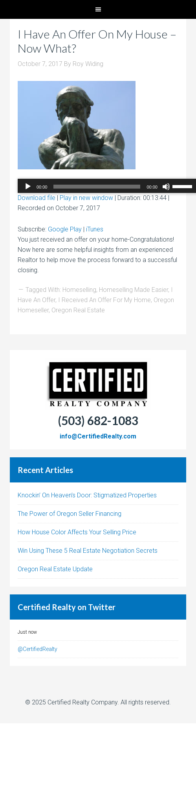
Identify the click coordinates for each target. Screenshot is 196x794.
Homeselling (79, 289)
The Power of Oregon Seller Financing (69, 513)
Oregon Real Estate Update (55, 569)
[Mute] (166, 187)
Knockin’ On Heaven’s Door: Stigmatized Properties (87, 495)
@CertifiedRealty (37, 649)
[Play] (28, 187)
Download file (36, 198)
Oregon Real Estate (78, 310)
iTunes (94, 229)
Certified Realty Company (82, 702)
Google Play (65, 229)
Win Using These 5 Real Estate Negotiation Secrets (88, 550)
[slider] (96, 187)
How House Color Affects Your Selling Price (77, 532)
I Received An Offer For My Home (104, 300)
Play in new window (86, 198)
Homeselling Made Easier (133, 289)
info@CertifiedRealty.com (98, 436)
